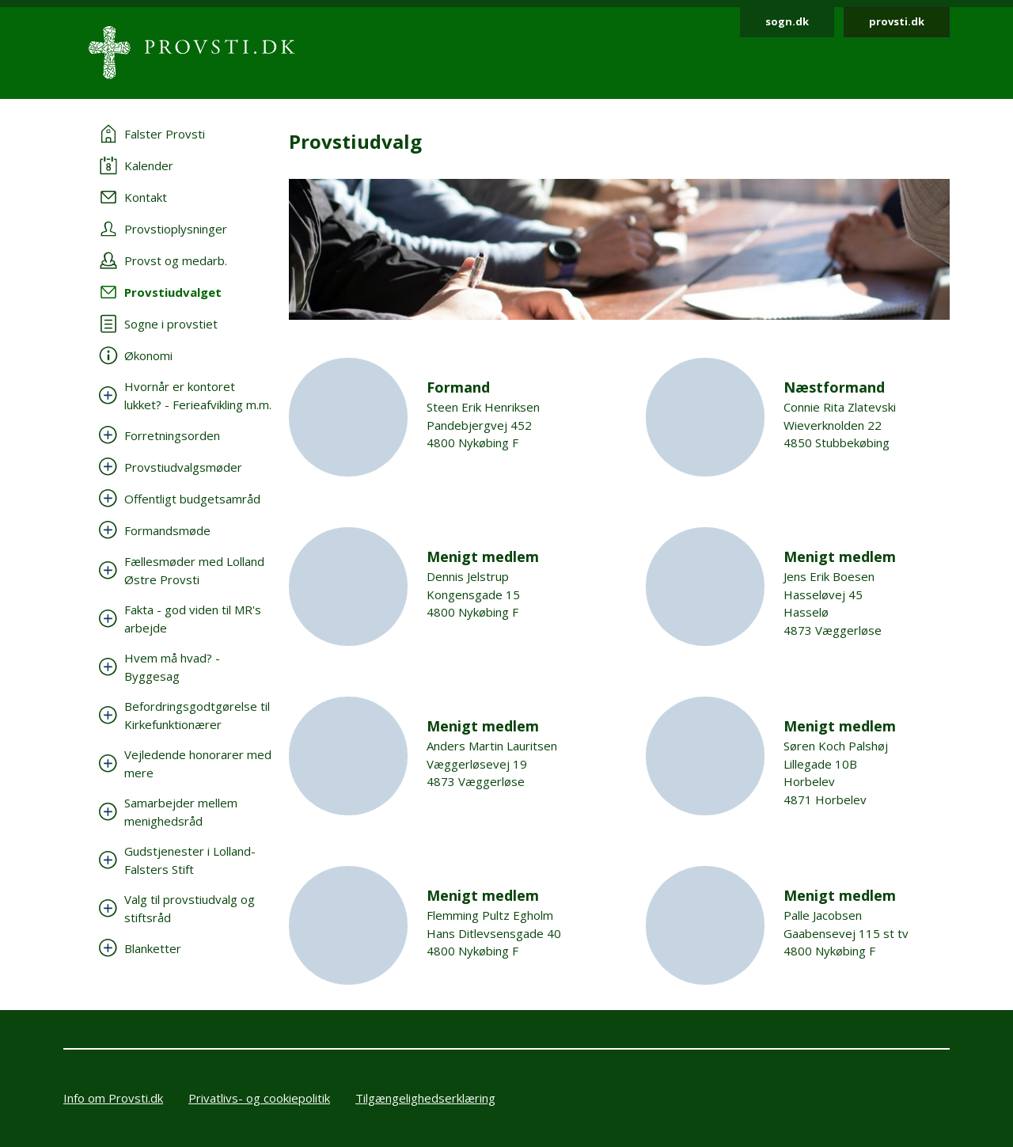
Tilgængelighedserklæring (425, 1098)
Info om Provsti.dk (113, 1098)
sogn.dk (787, 21)
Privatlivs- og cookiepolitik (259, 1098)
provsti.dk (896, 21)
